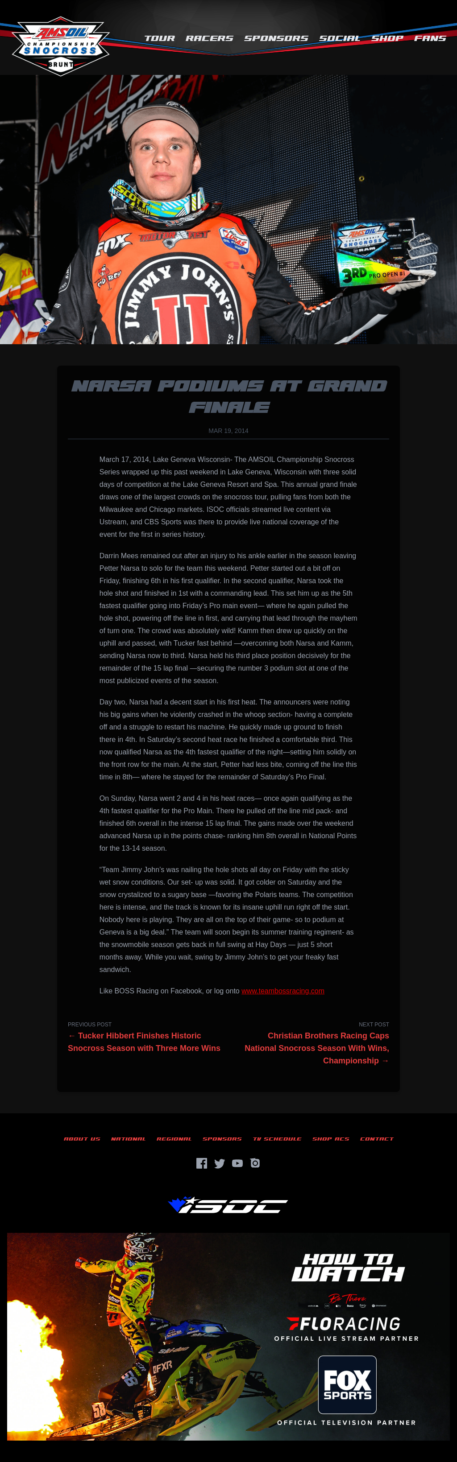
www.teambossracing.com (282, 991)
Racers (209, 38)
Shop (387, 38)
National (128, 1139)
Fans (430, 38)
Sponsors (276, 38)
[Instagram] (255, 1163)
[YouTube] (237, 1163)
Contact (377, 1139)
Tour (159, 38)
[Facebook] (201, 1163)
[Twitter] (219, 1163)
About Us (82, 1139)
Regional (174, 1139)
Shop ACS (330, 1139)
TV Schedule (277, 1139)
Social (340, 38)
